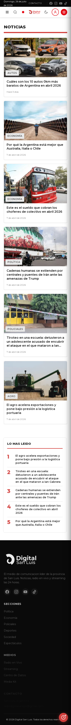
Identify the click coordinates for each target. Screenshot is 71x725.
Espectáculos (12, 645)
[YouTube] (60, 3)
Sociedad (10, 639)
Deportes (10, 633)
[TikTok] (65, 3)
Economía (10, 620)
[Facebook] (50, 3)
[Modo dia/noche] (46, 12)
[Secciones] (7, 12)
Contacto (35, 3)
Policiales (10, 627)
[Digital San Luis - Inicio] (34, 12)
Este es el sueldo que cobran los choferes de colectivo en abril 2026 (35, 509)
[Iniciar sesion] (55, 12)
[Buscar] (15, 12)
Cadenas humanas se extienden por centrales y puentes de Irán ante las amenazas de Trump (34, 493)
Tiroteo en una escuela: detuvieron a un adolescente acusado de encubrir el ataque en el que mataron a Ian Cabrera (34, 477)
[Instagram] (55, 3)
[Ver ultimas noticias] (63, 717)
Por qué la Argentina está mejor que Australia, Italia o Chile (34, 522)
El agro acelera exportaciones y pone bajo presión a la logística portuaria (34, 459)
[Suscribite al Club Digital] (64, 12)
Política (8, 614)
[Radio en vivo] (23, 12)
